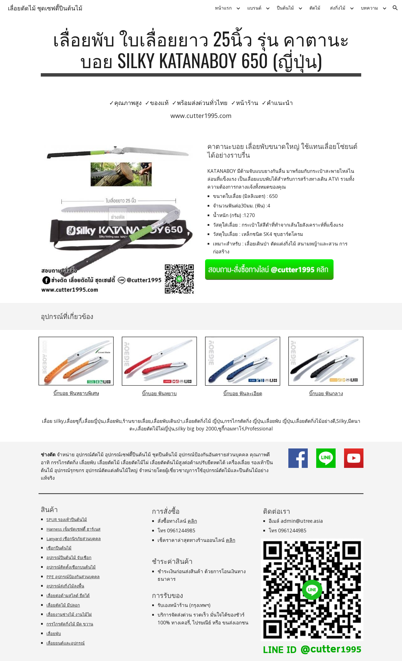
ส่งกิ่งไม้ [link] (337, 8)
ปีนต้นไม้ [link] (285, 8)
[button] (395, 8)
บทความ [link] (369, 8)
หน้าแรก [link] (223, 8)
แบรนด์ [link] (254, 8)
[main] (201, 52)
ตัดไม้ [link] (314, 8)
